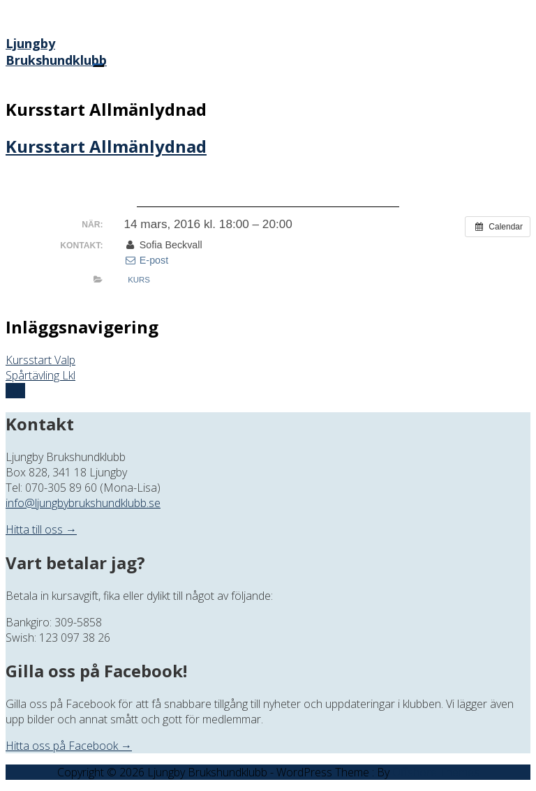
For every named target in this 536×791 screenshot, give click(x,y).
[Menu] (98, 65)
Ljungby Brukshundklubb (56, 51)
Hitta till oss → (41, 529)
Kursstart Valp (40, 360)
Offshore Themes (435, 772)
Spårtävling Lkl (40, 375)
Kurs (139, 280)
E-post (146, 260)
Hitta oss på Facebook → (69, 745)
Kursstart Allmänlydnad (106, 146)
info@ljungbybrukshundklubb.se (83, 503)
